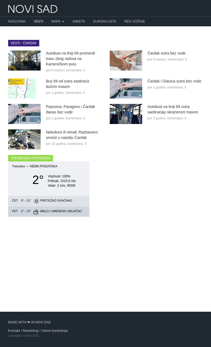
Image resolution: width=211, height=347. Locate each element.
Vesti (38, 21)
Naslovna (17, 21)
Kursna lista (104, 21)
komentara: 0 (75, 70)
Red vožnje (134, 21)
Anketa (78, 21)
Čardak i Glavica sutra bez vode (174, 81)
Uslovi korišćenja (54, 331)
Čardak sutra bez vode (167, 53)
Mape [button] (57, 21)
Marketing (30, 331)
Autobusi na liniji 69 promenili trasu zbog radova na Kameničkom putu (70, 58)
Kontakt (14, 331)
